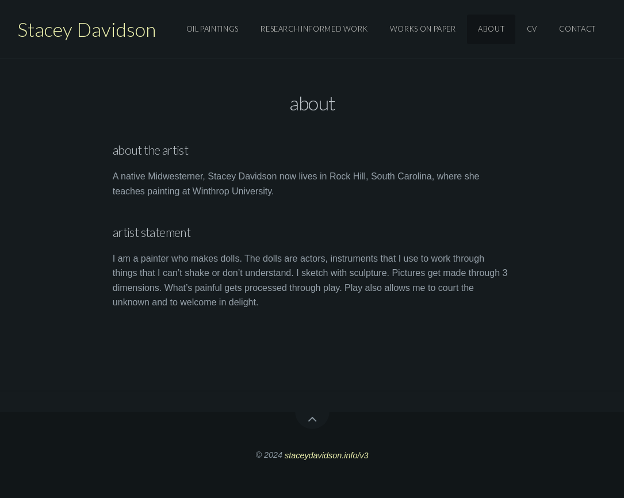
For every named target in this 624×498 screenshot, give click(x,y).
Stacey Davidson (86, 29)
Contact (577, 29)
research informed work (314, 29)
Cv (532, 29)
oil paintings (212, 29)
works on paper (423, 29)
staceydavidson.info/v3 (327, 454)
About (491, 29)
